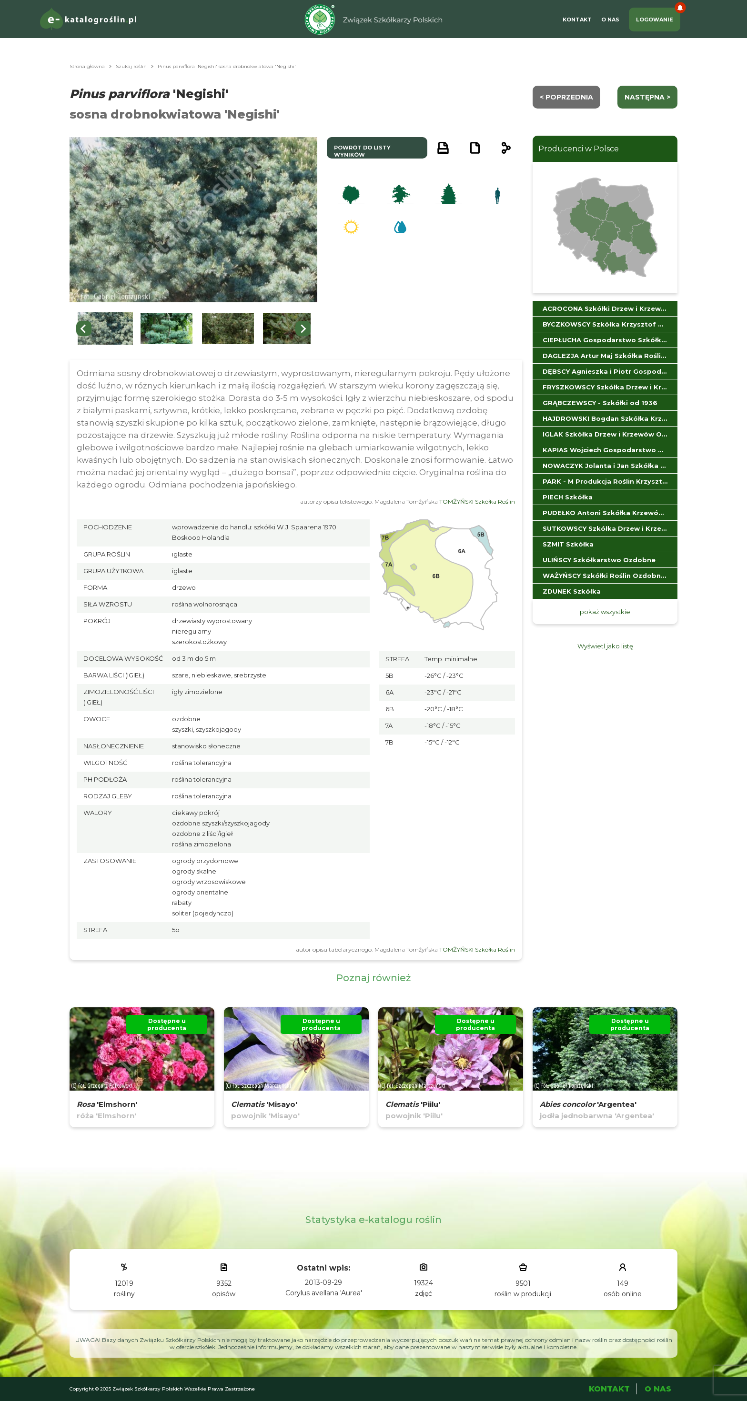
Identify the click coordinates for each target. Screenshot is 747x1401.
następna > (647, 97)
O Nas (610, 19)
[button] (105, 329)
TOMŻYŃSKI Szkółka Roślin (477, 501)
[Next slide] (303, 328)
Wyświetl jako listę (605, 646)
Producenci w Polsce (578, 148)
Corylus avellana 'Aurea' (323, 1293)
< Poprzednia (566, 97)
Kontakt (577, 19)
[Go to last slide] (83, 328)
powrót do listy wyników (362, 151)
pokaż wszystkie (605, 612)
